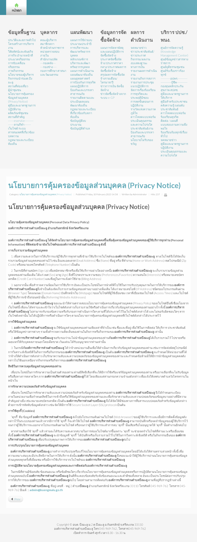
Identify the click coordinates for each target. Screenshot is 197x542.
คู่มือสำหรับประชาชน (174, 101)
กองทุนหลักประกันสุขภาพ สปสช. (172, 88)
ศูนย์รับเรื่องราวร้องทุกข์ (172, 72)
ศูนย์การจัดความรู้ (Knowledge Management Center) (174, 51)
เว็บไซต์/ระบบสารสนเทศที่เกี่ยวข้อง (21, 130)
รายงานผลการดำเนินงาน (144, 72)
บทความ (13, 136)
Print (165, 194)
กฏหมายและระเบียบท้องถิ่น (21, 141)
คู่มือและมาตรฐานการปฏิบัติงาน (22, 107)
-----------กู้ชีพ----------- (174, 82)
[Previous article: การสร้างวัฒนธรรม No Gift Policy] (15, 499)
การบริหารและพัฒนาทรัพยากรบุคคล (80, 51)
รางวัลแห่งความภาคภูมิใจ (143, 111)
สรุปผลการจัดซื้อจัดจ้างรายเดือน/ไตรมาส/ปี (112, 78)
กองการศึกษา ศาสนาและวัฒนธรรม (53, 72)
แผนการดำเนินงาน (82, 70)
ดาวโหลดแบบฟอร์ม (143, 117)
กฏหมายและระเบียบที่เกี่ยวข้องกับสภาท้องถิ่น (83, 113)
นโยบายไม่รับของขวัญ (142, 141)
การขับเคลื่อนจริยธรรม (16, 65)
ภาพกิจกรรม (16, 70)
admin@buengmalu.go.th (46, 490)
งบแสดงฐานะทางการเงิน (139, 65)
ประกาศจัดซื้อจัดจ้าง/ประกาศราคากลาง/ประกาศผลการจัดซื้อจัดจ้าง (113, 64)
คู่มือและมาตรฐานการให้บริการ (174, 95)
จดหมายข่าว (138, 47)
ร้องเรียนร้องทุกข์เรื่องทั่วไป (174, 134)
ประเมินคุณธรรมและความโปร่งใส (141, 122)
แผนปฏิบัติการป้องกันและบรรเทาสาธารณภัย (81, 89)
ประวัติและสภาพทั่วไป (22, 40)
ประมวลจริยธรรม (19, 59)
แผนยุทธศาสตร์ (80, 78)
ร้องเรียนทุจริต (170, 117)
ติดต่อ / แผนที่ (169, 120)
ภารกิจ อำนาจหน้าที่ (20, 55)
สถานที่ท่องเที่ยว (18, 86)
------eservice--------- (20, 120)
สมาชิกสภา (47, 44)
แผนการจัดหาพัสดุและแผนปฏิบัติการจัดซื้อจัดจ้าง (112, 51)
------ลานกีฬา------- (19, 124)
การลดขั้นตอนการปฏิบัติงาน (142, 103)
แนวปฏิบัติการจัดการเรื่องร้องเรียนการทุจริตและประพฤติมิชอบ (143, 91)
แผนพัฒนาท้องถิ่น (81, 74)
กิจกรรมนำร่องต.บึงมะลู (20, 80)
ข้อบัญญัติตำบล (80, 128)
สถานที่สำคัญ (16, 117)
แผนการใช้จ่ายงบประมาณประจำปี (81, 42)
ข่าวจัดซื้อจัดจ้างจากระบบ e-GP (113, 95)
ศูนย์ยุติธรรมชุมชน (172, 67)
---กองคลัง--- (48, 63)
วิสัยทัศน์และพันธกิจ (20, 51)
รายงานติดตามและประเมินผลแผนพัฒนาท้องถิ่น (82, 101)
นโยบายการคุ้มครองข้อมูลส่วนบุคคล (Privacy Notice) (21, 97)
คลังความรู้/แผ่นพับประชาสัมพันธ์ (172, 107)
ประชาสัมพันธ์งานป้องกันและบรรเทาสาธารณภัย (142, 132)
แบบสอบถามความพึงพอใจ (174, 126)
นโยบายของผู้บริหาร (21, 74)
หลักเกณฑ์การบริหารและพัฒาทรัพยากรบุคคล (80, 63)
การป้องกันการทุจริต (83, 82)
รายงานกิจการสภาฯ (143, 78)
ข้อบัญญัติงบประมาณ (78, 122)
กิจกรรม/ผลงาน (140, 59)
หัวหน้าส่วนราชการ (52, 47)
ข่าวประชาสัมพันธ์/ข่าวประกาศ (142, 53)
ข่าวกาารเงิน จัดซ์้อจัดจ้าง (112, 88)
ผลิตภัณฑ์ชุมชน (18, 113)
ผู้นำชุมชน (14, 90)
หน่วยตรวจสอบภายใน (49, 53)
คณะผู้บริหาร (48, 40)
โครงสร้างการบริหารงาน (21, 45)
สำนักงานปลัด (49, 59)
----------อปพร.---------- (174, 78)
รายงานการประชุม (142, 82)
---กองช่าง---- (48, 67)
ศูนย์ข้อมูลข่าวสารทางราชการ (174, 61)
